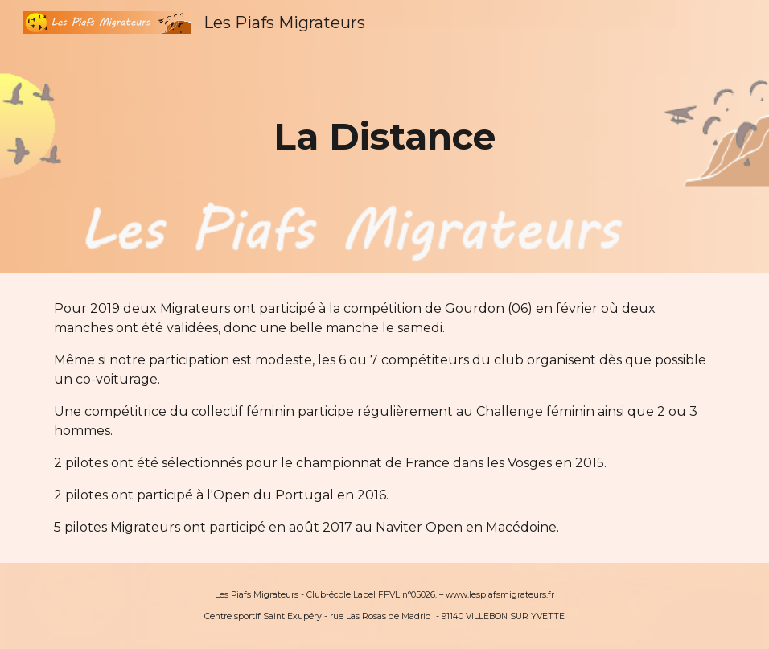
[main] (384, 137)
